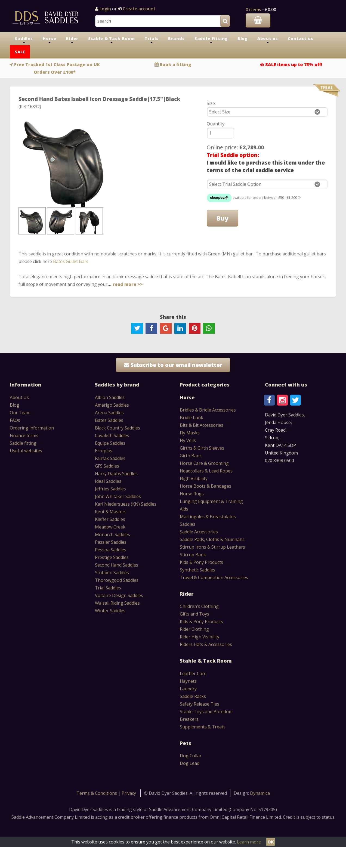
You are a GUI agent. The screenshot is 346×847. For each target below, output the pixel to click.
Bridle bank (191, 418)
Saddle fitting (23, 443)
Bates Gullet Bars (70, 261)
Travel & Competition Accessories (214, 577)
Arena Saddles (109, 413)
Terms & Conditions (97, 793)
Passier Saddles (110, 542)
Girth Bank (191, 456)
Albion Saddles (110, 397)
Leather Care (193, 673)
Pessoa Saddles (110, 550)
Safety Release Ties (199, 704)
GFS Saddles (107, 466)
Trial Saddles (108, 588)
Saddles (24, 40)
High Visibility (194, 478)
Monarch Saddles (112, 534)
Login (105, 9)
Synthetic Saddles (197, 570)
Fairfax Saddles (110, 458)
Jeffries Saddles (110, 489)
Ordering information (32, 428)
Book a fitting (175, 64)
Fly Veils (188, 440)
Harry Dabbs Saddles (116, 474)
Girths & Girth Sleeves (202, 448)
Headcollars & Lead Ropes (206, 471)
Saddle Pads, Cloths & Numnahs (212, 539)
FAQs (15, 420)
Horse (49, 40)
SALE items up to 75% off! (293, 64)
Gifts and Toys (194, 614)
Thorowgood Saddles (116, 580)
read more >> (128, 284)
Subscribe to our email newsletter (173, 365)
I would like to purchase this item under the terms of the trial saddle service (266, 166)
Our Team (20, 413)
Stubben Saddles (112, 573)
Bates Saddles (109, 420)
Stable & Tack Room (111, 40)
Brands (176, 38)
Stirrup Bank (193, 555)
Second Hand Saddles (116, 565)
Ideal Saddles (108, 481)
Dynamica (260, 793)
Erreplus (103, 451)
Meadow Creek (110, 527)
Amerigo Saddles (112, 405)
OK (270, 842)
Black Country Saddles (117, 428)
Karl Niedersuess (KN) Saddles (125, 504)
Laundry (188, 689)
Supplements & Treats (202, 727)
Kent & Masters (110, 512)
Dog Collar (191, 756)
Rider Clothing (194, 629)
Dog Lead (189, 763)
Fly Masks (190, 433)
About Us (19, 397)
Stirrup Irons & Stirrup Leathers (212, 547)
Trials (151, 40)
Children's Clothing (199, 606)
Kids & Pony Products (201, 562)
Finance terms (24, 435)
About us (267, 40)
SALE (20, 51)
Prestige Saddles (112, 557)
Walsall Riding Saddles (117, 603)
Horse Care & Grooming (204, 463)
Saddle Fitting (211, 40)
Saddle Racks (193, 696)
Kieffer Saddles (110, 519)
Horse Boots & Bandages (205, 486)
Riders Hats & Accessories (206, 644)
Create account (139, 9)
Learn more (249, 842)
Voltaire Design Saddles (119, 595)
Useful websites (26, 451)
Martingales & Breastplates (208, 517)
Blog (242, 38)
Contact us (300, 38)
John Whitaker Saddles (118, 496)
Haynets (188, 681)
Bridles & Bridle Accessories (208, 410)
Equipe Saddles (110, 443)
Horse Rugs (192, 494)
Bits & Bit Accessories (201, 425)
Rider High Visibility (199, 637)
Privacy (129, 793)
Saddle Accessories (199, 532)
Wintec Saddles (110, 611)
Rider (72, 40)
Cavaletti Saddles (112, 435)
